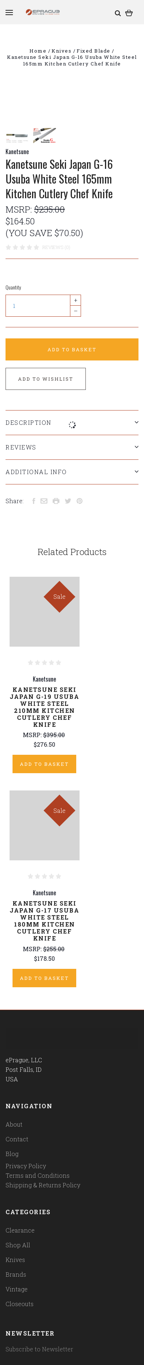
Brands (16, 1274)
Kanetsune (17, 151)
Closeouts (20, 1304)
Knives (15, 1259)
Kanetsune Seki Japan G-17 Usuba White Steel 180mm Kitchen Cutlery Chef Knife (44, 920)
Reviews (72, 447)
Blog (12, 1154)
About (14, 1124)
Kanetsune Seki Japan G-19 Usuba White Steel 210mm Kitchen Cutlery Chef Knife (44, 707)
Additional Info (72, 472)
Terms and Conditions (38, 1175)
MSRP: (20, 209)
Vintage (17, 1289)
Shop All (18, 1245)
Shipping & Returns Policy (43, 1185)
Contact (17, 1139)
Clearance (20, 1230)
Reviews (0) (56, 247)
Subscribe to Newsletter (39, 1349)
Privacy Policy (26, 1166)
